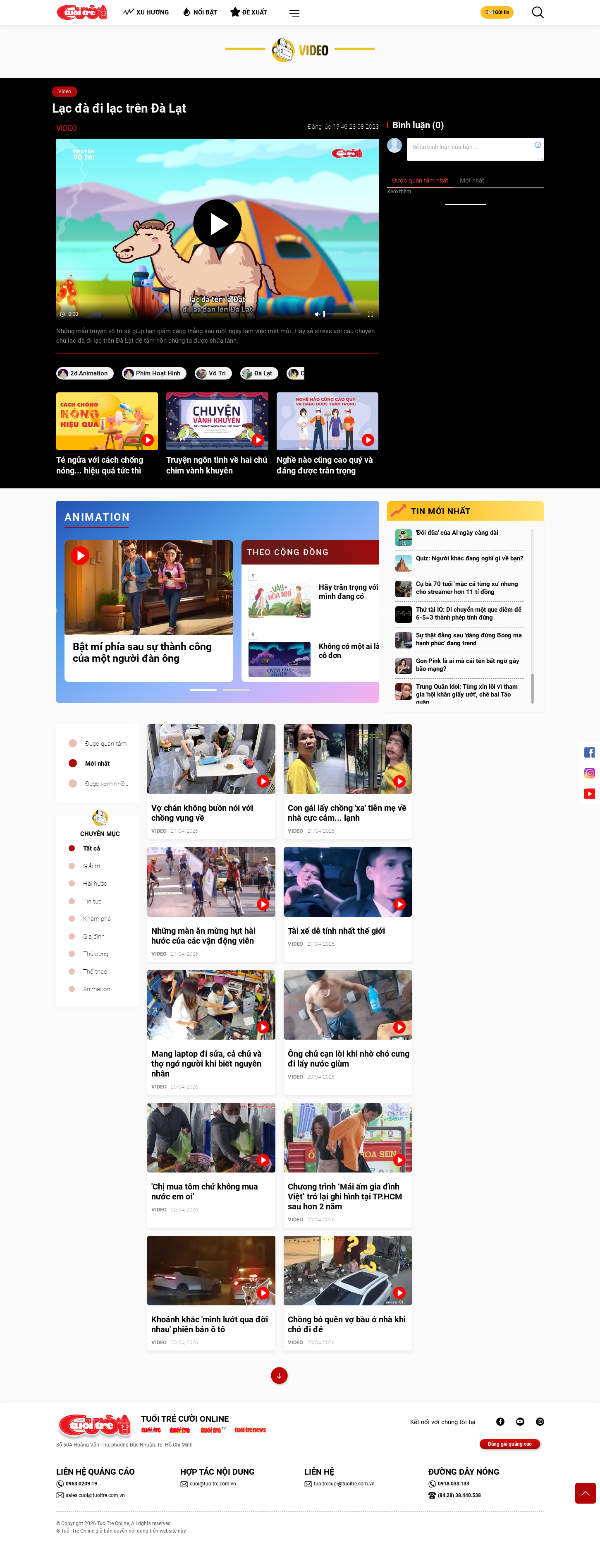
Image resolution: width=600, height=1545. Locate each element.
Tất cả (91, 848)
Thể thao (95, 972)
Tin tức (92, 901)
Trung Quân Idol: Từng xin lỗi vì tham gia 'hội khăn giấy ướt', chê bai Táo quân (467, 694)
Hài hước (95, 883)
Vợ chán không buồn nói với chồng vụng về (202, 813)
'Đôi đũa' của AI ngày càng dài (457, 532)
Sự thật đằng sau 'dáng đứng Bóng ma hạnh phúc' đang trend (469, 639)
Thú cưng (95, 954)
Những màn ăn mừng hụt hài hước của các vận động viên (203, 936)
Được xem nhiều (107, 784)
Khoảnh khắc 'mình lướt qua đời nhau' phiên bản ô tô (209, 1324)
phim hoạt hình (158, 373)
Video (64, 91)
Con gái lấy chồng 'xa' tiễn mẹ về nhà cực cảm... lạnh (347, 813)
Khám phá (97, 919)
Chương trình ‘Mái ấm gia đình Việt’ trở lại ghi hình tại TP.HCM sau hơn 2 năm (345, 1196)
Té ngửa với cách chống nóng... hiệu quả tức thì (99, 465)
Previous (54, 611)
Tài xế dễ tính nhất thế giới (336, 931)
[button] (292, 13)
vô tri (217, 373)
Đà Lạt (263, 373)
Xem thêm (399, 191)
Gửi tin (497, 12)
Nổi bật (199, 12)
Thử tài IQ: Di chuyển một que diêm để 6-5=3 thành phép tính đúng (468, 613)
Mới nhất (97, 763)
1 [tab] (203, 690)
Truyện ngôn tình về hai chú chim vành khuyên (216, 465)
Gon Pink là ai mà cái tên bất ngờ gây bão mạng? (467, 665)
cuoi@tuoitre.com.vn (208, 1484)
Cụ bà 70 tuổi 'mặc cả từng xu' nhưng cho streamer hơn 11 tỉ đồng (467, 588)
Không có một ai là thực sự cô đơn (362, 651)
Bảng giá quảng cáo (510, 1444)
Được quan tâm (106, 743)
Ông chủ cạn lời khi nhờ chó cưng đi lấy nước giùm (348, 1059)
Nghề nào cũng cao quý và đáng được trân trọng (325, 465)
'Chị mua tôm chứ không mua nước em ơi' (204, 1191)
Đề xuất (248, 12)
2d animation (89, 373)
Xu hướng (146, 12)
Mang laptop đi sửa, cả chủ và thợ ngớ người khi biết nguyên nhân (206, 1064)
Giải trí (91, 866)
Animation (96, 989)
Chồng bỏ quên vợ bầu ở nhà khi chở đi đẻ (347, 1324)
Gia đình (94, 936)
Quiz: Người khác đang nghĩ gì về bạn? (469, 558)
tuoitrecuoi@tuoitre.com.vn (339, 1484)
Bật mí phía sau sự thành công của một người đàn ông (142, 652)
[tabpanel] (148, 611)
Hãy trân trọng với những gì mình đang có (364, 592)
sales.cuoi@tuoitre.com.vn (90, 1495)
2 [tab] (235, 690)
